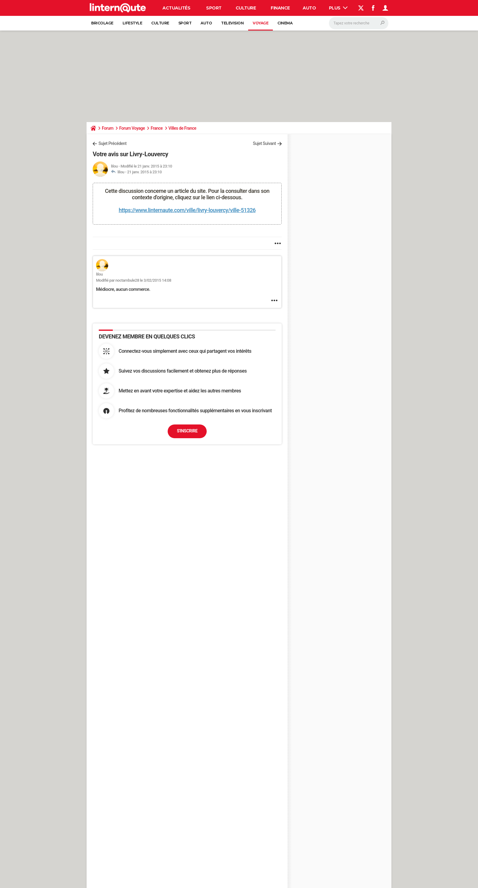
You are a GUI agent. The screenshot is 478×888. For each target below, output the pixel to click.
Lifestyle (132, 23)
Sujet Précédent (112, 143)
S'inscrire (187, 430)
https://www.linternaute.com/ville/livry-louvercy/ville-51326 (187, 210)
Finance (280, 8)
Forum (107, 128)
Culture (246, 8)
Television (232, 23)
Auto (309, 8)
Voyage (260, 23)
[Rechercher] (358, 23)
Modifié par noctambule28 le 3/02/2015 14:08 (133, 280)
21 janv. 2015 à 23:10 (144, 172)
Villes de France (182, 128)
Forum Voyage (132, 128)
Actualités (176, 8)
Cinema (284, 23)
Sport (214, 8)
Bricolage (102, 23)
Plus (338, 8)
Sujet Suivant (264, 143)
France (156, 128)
